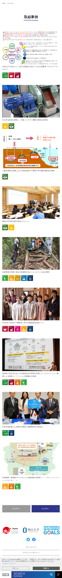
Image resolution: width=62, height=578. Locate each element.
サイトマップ (31, 547)
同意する (46, 568)
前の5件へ (16, 509)
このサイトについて (8, 563)
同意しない (15, 568)
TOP (3, 3)
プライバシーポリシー (31, 553)
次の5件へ (45, 509)
